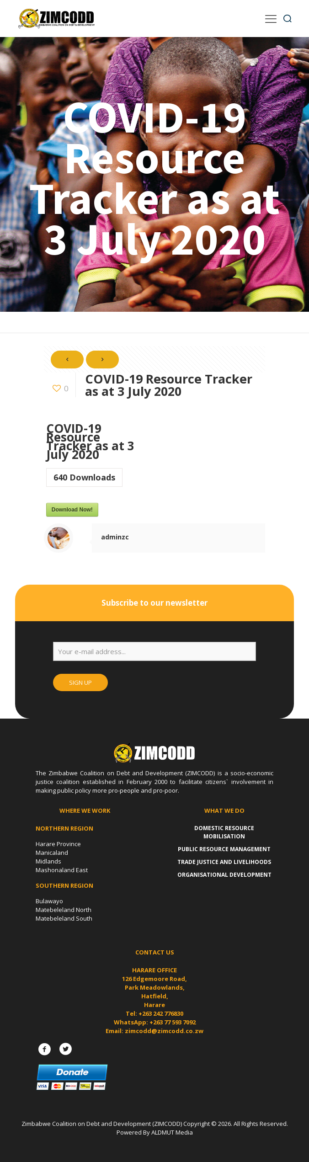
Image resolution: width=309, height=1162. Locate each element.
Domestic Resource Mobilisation (224, 832)
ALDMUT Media (172, 1132)
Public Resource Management (224, 849)
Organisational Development (224, 875)
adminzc (115, 537)
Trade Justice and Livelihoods (224, 862)
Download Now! (72, 509)
